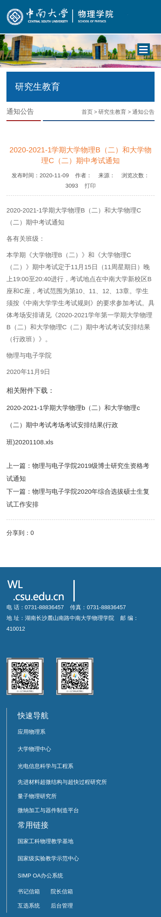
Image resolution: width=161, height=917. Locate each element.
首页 (87, 112)
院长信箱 (62, 891)
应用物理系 (32, 732)
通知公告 (143, 112)
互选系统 (29, 905)
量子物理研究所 (37, 796)
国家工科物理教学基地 (45, 841)
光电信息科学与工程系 (45, 766)
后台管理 (62, 905)
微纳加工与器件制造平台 (48, 810)
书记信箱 (29, 891)
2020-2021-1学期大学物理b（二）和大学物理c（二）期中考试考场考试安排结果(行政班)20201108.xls (73, 425)
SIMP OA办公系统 (40, 875)
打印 (90, 185)
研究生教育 (112, 112)
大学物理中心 (34, 749)
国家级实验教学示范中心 (48, 858)
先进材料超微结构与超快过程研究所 (62, 782)
